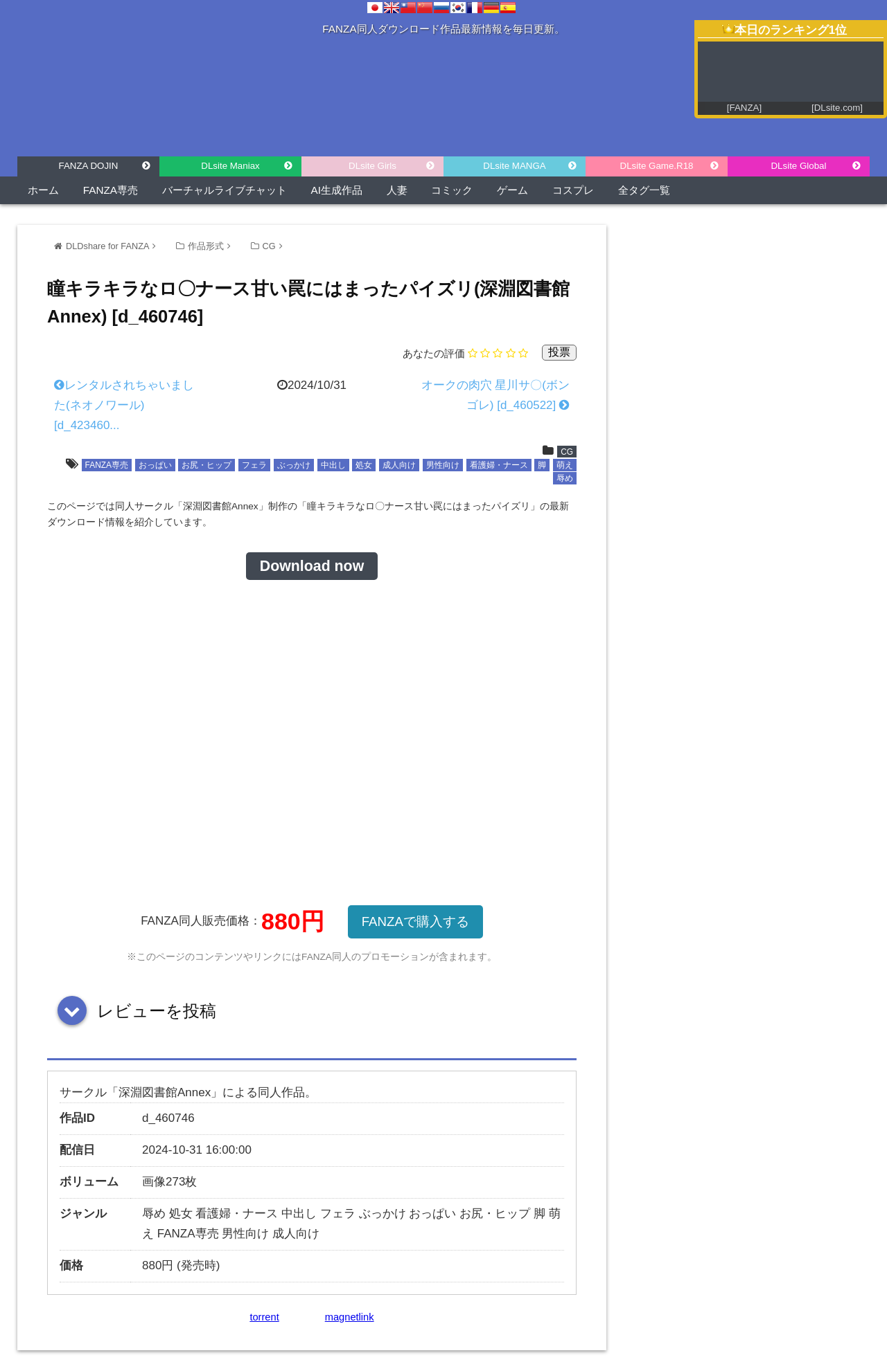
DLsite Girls (372, 166)
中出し (333, 465)
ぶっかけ (293, 465)
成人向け (399, 465)
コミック (452, 190)
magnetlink (349, 1317)
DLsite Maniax (230, 166)
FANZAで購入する (415, 921)
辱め (564, 478)
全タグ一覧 (644, 190)
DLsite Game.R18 (657, 166)
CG (269, 246)
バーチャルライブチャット (224, 190)
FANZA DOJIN (88, 166)
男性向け (442, 465)
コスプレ (573, 190)
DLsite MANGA (514, 166)
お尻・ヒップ (206, 465)
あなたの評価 (434, 353)
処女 (363, 465)
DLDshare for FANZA (107, 246)
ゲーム (512, 190)
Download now (312, 566)
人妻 (397, 190)
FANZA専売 (110, 190)
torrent (264, 1317)
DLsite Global (798, 166)
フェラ (254, 465)
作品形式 (206, 246)
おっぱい (155, 465)
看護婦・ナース (499, 465)
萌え (564, 465)
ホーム (43, 190)
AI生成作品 (336, 190)
